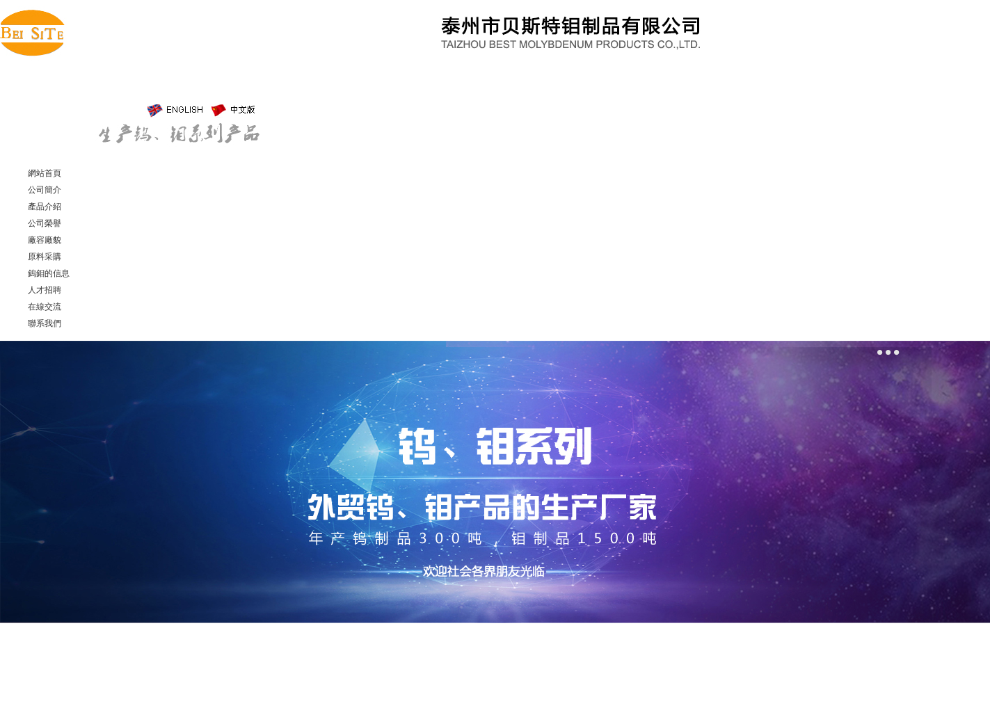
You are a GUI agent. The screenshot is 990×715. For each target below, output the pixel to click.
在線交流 (44, 307)
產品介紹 (44, 206)
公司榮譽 (44, 223)
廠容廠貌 (44, 240)
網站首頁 (44, 173)
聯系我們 (44, 323)
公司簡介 (44, 190)
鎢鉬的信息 (49, 273)
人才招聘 (44, 290)
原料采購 (44, 257)
